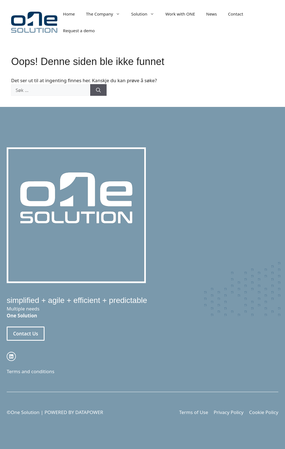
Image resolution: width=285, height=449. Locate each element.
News (211, 14)
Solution (145, 14)
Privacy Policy (229, 412)
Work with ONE (180, 14)
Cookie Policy (263, 412)
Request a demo (79, 30)
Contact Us (25, 333)
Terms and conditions (31, 371)
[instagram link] (11, 356)
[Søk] (98, 90)
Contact (235, 14)
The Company (106, 14)
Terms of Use (193, 412)
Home (69, 14)
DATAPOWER (89, 412)
